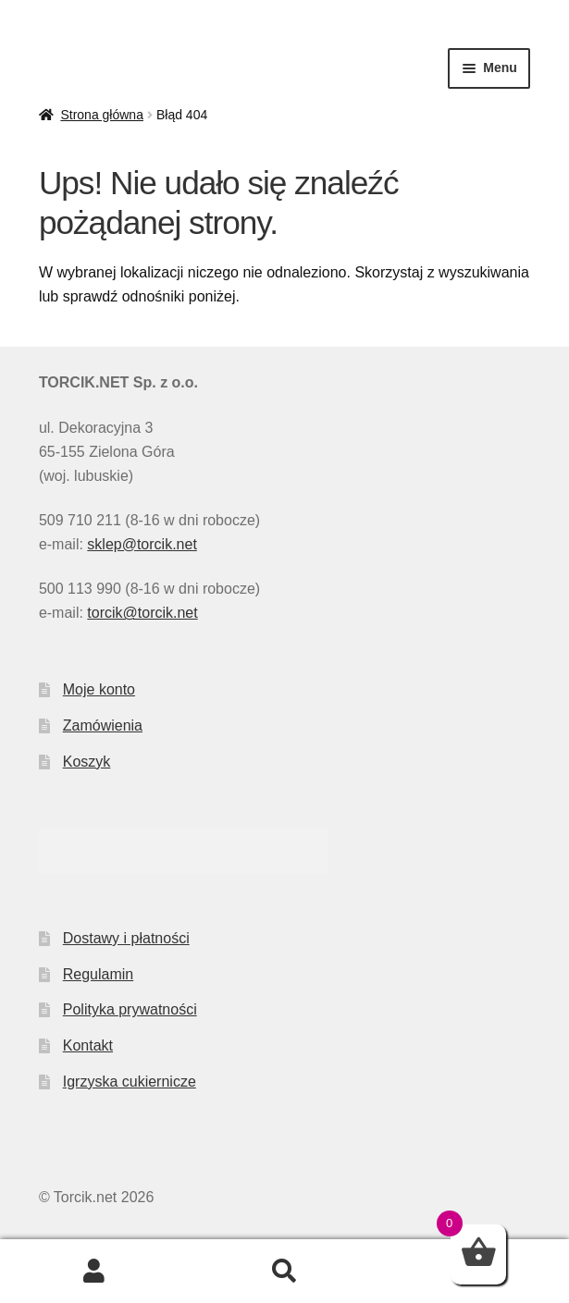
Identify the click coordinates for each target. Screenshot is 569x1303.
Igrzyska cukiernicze (129, 1081)
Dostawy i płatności (126, 938)
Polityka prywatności (130, 1009)
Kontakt (88, 1045)
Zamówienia (102, 725)
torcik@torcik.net (142, 613)
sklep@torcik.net (142, 544)
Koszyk (87, 761)
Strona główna (101, 114)
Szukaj (284, 1271)
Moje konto (99, 689)
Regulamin (98, 974)
